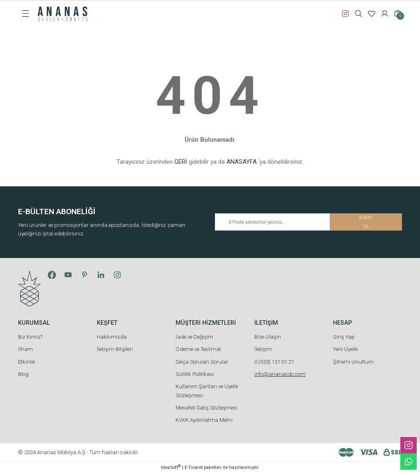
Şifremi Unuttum (353, 362)
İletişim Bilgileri (115, 349)
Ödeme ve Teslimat (198, 349)
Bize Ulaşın (267, 337)
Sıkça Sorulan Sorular (202, 362)
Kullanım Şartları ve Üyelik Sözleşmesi (207, 390)
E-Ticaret (194, 467)
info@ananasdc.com (280, 374)
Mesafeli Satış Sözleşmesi (206, 408)
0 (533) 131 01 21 (274, 362)
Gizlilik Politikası (195, 374)
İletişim (263, 349)
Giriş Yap (344, 337)
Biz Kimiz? (30, 337)
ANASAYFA (241, 161)
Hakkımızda (112, 337)
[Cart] (398, 13)
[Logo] (62, 13)
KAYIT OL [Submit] (365, 222)
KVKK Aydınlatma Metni (204, 420)
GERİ (180, 161)
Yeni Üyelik (345, 349)
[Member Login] (385, 13)
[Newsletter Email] (308, 222)
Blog (23, 374)
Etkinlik (26, 362)
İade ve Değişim (194, 337)
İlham (25, 349)
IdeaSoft (170, 467)
